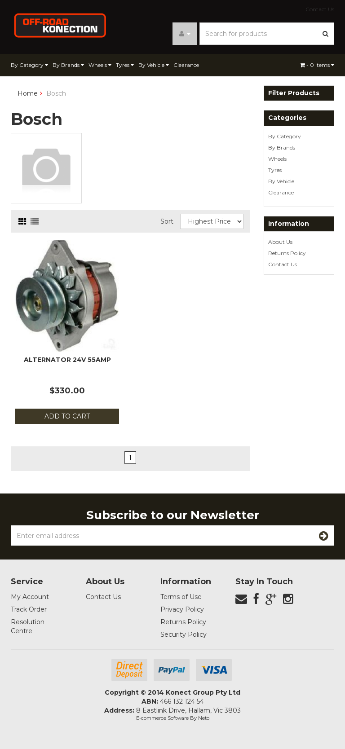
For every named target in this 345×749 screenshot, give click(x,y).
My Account (30, 597)
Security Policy (183, 634)
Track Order (29, 609)
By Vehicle (153, 65)
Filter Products (293, 93)
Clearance (186, 65)
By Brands (68, 65)
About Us (280, 241)
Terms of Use (181, 597)
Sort (166, 221)
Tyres (125, 65)
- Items (317, 65)
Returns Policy (287, 253)
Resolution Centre (27, 626)
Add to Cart (67, 416)
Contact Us (319, 9)
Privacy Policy (182, 609)
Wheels (99, 65)
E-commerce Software (162, 718)
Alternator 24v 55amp (67, 360)
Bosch (56, 93)
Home (28, 93)
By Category (29, 65)
